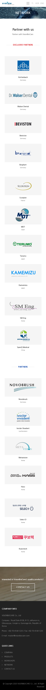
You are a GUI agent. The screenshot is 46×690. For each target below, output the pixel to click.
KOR (37, 3)
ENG (42, 3)
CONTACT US (9, 669)
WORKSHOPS (9, 661)
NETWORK (8, 665)
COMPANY (8, 652)
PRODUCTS (8, 657)
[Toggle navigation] (28, 3)
